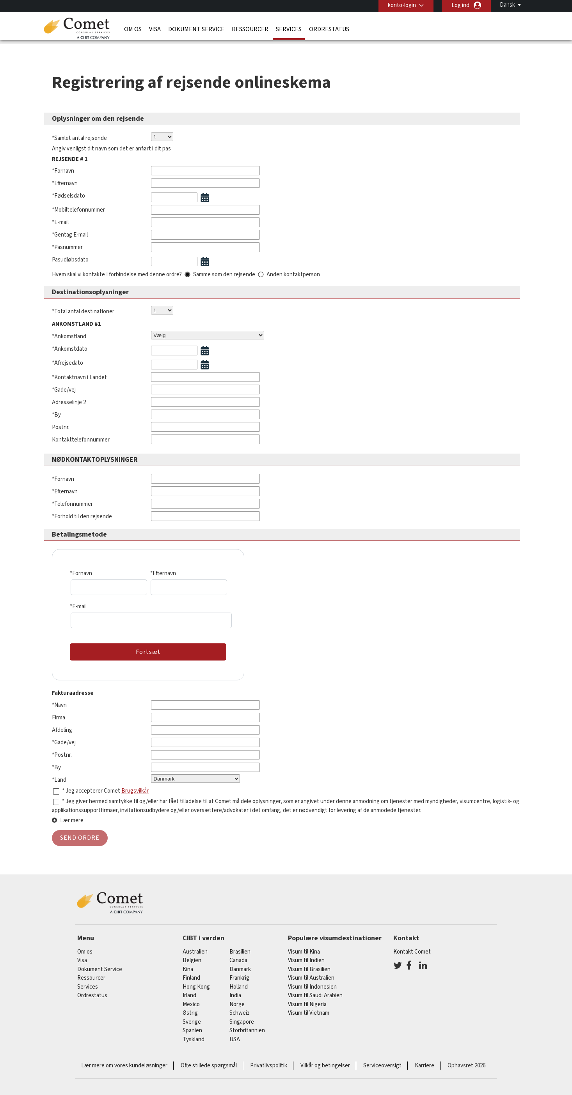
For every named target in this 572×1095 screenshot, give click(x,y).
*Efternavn (65, 167)
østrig (190, 1007)
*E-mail (60, 206)
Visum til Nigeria (307, 998)
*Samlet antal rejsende (79, 122)
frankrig (239, 972)
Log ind (460, 5)
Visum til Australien (311, 972)
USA (234, 1034)
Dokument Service (196, 29)
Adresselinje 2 (69, 386)
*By (56, 398)
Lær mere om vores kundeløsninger (124, 1060)
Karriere (424, 1060)
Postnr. (60, 411)
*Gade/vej (64, 373)
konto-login (402, 5)
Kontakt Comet (412, 946)
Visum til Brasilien (309, 963)
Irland (189, 990)
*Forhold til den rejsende (82, 500)
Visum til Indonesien (312, 981)
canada (238, 954)
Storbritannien (247, 1025)
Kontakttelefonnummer (81, 423)
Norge (237, 998)
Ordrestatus (329, 29)
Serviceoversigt (382, 1060)
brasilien (239, 946)
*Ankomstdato (69, 332)
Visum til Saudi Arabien (315, 990)
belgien (192, 954)
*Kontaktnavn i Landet (79, 361)
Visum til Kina (304, 946)
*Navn (59, 689)
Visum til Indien (306, 954)
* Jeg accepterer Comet (91, 774)
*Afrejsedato (67, 347)
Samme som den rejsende (224, 258)
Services (289, 29)
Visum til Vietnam (308, 1007)
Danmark (240, 963)
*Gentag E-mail (70, 218)
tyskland (193, 1034)
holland (238, 981)
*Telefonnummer (72, 488)
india (235, 990)
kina (188, 963)
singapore (241, 1016)
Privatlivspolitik (268, 1060)
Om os (133, 29)
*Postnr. (62, 739)
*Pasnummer (67, 231)
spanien (192, 1025)
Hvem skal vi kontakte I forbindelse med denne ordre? (117, 258)
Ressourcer (250, 29)
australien (195, 946)
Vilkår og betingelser (325, 1060)
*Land (59, 763)
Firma (58, 701)
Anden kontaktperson (293, 258)
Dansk (507, 5)
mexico (191, 998)
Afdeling (62, 714)
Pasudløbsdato (70, 243)
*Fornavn (63, 154)
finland (191, 972)
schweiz (239, 1007)
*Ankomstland (69, 320)
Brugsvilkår (135, 774)
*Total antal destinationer (83, 295)
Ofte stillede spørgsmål (209, 1060)
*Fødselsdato (68, 179)
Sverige (192, 1016)
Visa (155, 29)
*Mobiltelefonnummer (78, 193)
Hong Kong (196, 981)
